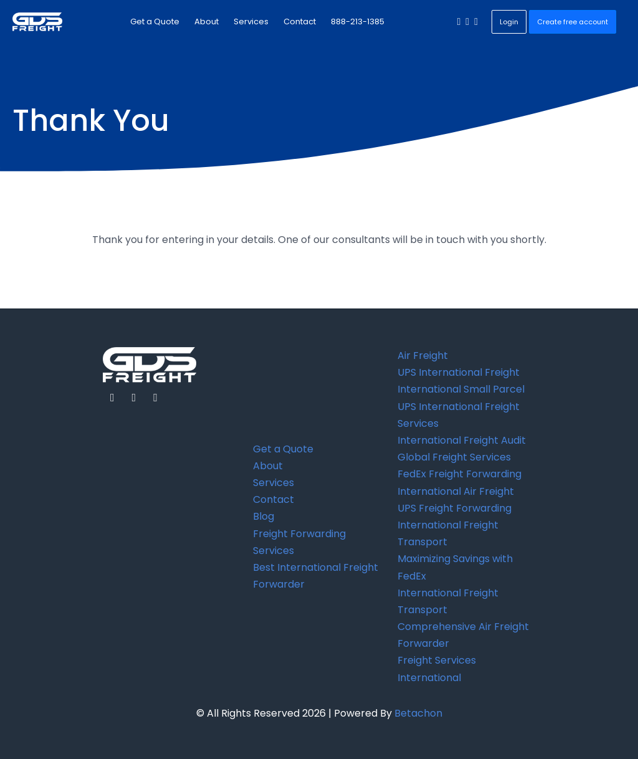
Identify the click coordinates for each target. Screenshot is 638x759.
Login (509, 22)
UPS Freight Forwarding (455, 508)
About (206, 21)
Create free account (572, 22)
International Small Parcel (461, 389)
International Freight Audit (462, 440)
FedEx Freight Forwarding (459, 474)
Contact (299, 21)
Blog (263, 516)
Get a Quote (154, 21)
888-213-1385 (357, 21)
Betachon (418, 713)
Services (251, 21)
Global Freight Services (454, 457)
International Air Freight (456, 491)
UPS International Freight (459, 372)
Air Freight (423, 355)
